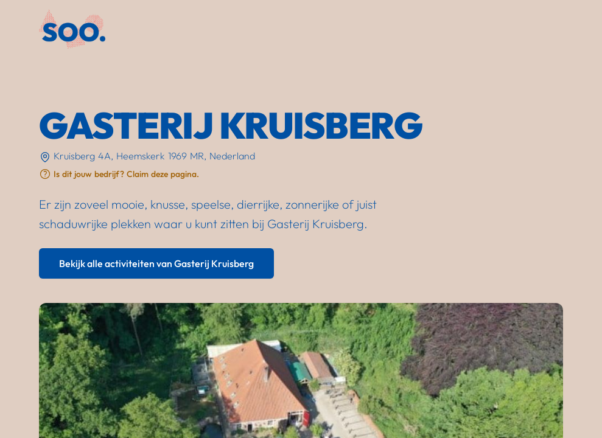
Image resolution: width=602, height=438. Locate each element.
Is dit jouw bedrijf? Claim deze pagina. (126, 174)
